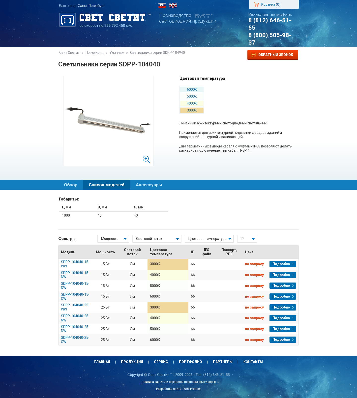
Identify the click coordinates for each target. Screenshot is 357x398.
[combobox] (113, 239)
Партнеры (189, 54)
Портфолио (158, 54)
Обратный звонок (272, 55)
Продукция (100, 54)
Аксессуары (149, 184)
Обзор (70, 184)
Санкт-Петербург (91, 6)
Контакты (219, 54)
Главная (72, 54)
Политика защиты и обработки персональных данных (178, 382)
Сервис (129, 54)
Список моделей (106, 184)
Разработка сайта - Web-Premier (178, 389)
